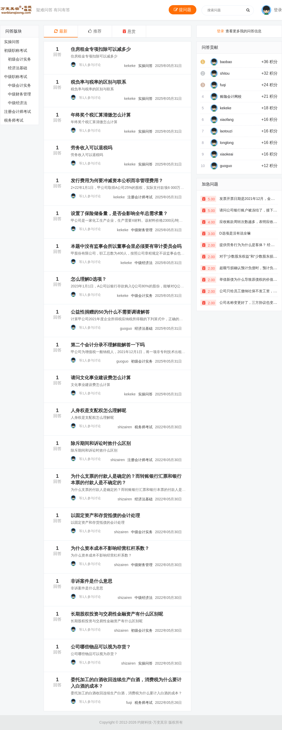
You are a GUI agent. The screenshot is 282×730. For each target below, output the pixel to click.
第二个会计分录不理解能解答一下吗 (108, 344)
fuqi (223, 85)
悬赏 (129, 31)
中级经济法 (17, 103)
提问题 (182, 9)
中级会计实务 (19, 85)
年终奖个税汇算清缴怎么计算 (101, 115)
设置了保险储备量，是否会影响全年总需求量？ (119, 213)
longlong (227, 143)
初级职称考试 (15, 50)
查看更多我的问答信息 (239, 31)
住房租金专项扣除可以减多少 (101, 49)
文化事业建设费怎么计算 (90, 385)
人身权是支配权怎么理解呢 (98, 410)
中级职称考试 (15, 76)
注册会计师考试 (17, 111)
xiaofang (227, 120)
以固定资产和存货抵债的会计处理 (105, 515)
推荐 (95, 31)
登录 (220, 31)
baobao (226, 62)
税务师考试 (13, 120)
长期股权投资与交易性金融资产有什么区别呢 (117, 614)
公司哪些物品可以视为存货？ (101, 646)
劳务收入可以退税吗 (91, 147)
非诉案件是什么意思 (91, 581)
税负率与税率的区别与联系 (98, 82)
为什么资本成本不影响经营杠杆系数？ (110, 548)
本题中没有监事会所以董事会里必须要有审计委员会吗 (126, 246)
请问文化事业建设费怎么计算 (101, 377)
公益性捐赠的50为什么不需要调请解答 (110, 312)
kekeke (225, 108)
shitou (224, 73)
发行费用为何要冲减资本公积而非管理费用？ (117, 180)
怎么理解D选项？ (88, 279)
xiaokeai (226, 154)
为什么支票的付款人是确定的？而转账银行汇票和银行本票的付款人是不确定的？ (135, 490)
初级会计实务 (19, 59)
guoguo (226, 166)
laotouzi (226, 131)
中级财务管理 (19, 94)
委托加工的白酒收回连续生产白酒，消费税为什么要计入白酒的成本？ (126, 693)
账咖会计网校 (230, 96)
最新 (60, 31)
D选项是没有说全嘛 (235, 233)
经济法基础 (17, 68)
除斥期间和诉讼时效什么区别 (101, 443)
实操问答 (11, 42)
